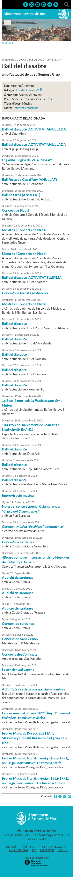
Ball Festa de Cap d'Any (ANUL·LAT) (29, 179)
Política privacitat (54, 847)
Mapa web (47, 850)
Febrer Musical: (35, 760)
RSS (34, 850)
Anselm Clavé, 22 (27, 89)
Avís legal (30, 847)
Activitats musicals (25, 108)
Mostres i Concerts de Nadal (24, 229)
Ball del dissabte (14, 323)
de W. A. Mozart (27, 159)
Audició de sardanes (17, 577)
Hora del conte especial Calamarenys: (31, 509)
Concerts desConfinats (19, 654)
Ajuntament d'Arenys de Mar (24, 14)
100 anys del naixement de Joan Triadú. (32, 427)
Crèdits (63, 850)
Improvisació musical (18, 495)
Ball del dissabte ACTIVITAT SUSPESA (32, 277)
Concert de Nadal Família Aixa (25, 292)
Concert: (32, 526)
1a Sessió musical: (32, 403)
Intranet (12, 847)
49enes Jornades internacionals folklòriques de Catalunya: (36, 559)
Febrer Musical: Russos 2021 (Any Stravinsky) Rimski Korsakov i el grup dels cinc (34, 738)
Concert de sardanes (18, 542)
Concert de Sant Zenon (20, 638)
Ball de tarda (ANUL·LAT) (21, 194)
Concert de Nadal (15, 210)
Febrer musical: (36, 715)
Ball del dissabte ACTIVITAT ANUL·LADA (34, 129)
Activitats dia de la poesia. (33, 689)
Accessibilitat (18, 850)
